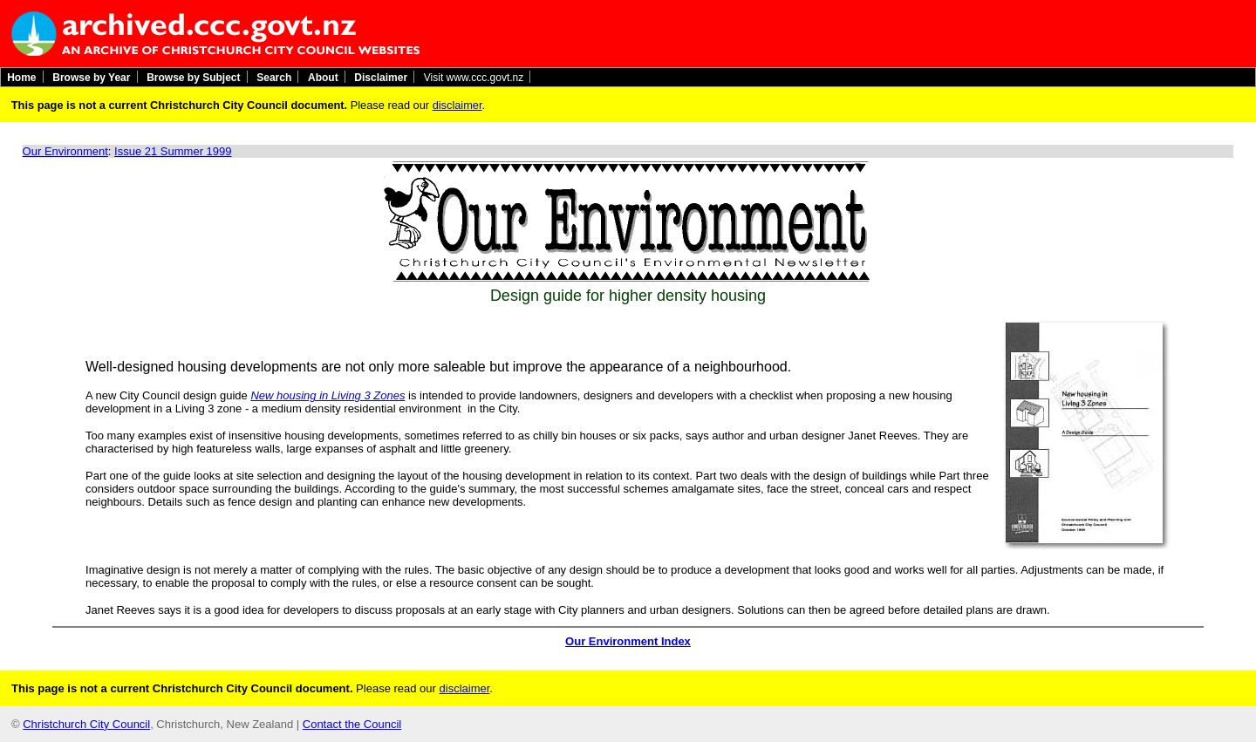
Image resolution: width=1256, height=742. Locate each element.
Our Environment (65, 151)
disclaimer (457, 105)
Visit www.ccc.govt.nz (473, 77)
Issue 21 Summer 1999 (172, 151)
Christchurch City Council (86, 724)
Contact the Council (352, 724)
